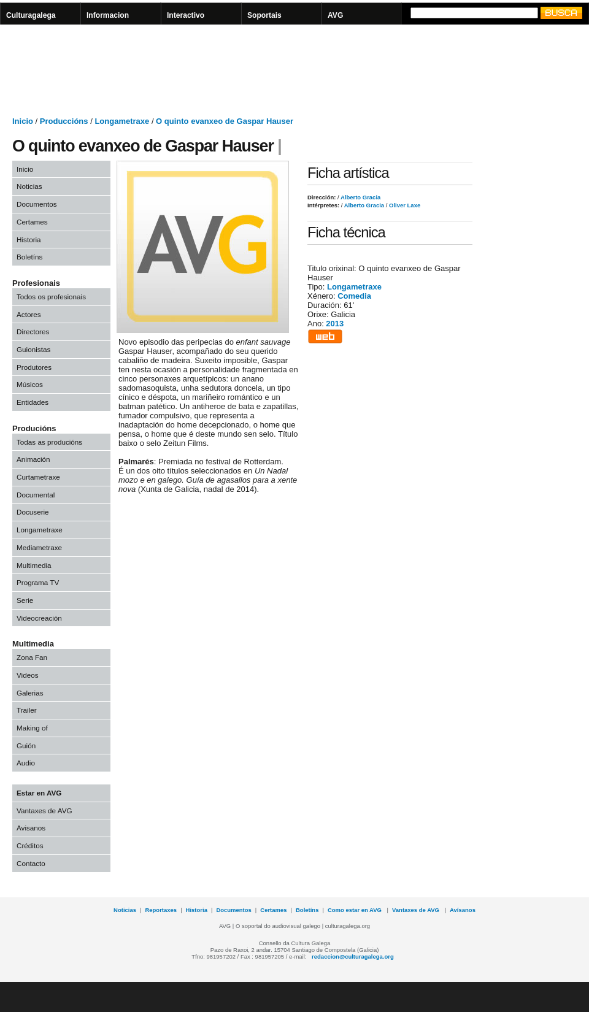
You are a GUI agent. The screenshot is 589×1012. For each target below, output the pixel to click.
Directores (33, 331)
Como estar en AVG (355, 910)
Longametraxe (121, 121)
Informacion (108, 15)
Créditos (30, 845)
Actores (29, 314)
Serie (25, 600)
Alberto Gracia (360, 197)
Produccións (64, 121)
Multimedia (34, 565)
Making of (32, 728)
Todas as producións (49, 442)
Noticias (29, 186)
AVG (335, 15)
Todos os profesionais (51, 297)
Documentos (37, 204)
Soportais (264, 15)
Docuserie (33, 512)
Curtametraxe (38, 477)
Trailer (27, 710)
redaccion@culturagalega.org (353, 956)
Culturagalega (31, 15)
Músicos (30, 384)
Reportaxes (161, 910)
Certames (32, 222)
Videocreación (39, 618)
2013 (335, 323)
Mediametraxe (39, 547)
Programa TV (38, 582)
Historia (29, 239)
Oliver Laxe (403, 205)
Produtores (34, 367)
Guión (26, 745)
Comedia (354, 296)
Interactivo (185, 15)
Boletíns (29, 257)
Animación (33, 459)
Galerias (30, 693)
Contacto (31, 863)
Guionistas (33, 349)
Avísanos (462, 910)
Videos (28, 675)
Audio (26, 763)
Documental (36, 495)
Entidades (32, 402)
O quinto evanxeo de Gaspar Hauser (224, 121)
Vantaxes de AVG (44, 811)
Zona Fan (32, 657)
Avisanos (31, 828)
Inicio (22, 121)
